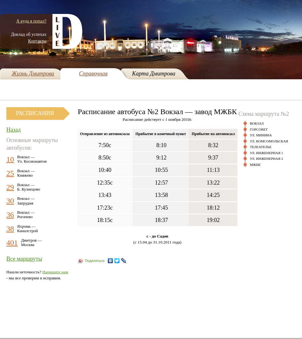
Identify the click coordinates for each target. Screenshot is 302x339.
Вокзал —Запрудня (26, 200)
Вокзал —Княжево (26, 173)
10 (10, 159)
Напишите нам (55, 272)
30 (10, 201)
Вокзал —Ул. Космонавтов (32, 159)
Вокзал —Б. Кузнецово (28, 187)
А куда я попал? (31, 21)
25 (10, 173)
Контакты (37, 41)
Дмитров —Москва (31, 242)
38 (10, 229)
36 (10, 215)
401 (12, 242)
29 (10, 187)
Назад (13, 130)
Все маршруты (24, 259)
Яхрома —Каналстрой (27, 228)
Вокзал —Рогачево (26, 214)
